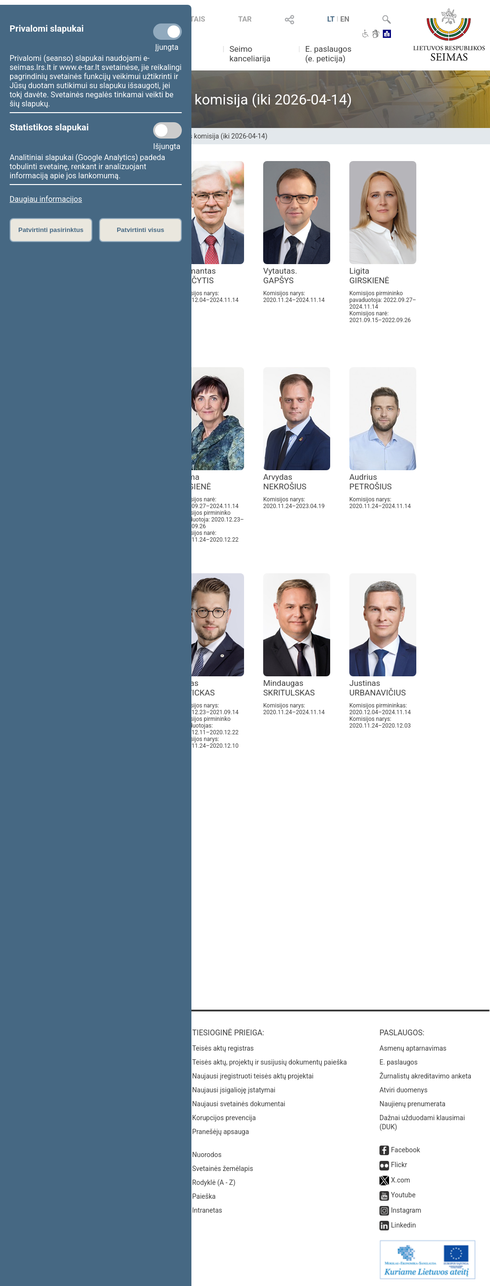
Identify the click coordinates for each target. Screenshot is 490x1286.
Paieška (204, 1196)
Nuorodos (207, 1155)
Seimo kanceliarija (249, 53)
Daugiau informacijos (46, 199)
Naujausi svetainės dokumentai (239, 1104)
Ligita (369, 275)
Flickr (399, 1165)
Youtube (403, 1195)
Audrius (370, 481)
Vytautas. (280, 275)
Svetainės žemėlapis (222, 1168)
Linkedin (403, 1225)
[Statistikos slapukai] (167, 130)
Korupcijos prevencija (224, 1118)
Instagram (406, 1210)
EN (344, 19)
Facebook (405, 1150)
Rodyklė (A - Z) (214, 1182)
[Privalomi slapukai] (167, 31)
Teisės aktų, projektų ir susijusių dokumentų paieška (269, 1062)
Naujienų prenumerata (412, 1104)
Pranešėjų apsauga (220, 1131)
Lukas (196, 687)
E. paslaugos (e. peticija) (328, 53)
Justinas (377, 687)
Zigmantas (196, 275)
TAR (245, 19)
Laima (194, 481)
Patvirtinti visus (140, 229)
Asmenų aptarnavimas (412, 1048)
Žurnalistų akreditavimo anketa (425, 1076)
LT (331, 19)
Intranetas (207, 1210)
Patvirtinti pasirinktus (50, 229)
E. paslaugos (398, 1062)
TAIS (197, 19)
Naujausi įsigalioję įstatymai (234, 1090)
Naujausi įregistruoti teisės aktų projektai (253, 1076)
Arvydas (284, 481)
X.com (400, 1180)
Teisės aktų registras (223, 1048)
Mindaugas (289, 687)
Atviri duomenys (403, 1090)
